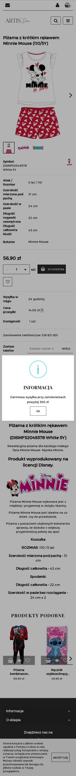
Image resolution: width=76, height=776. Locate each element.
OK (38, 411)
